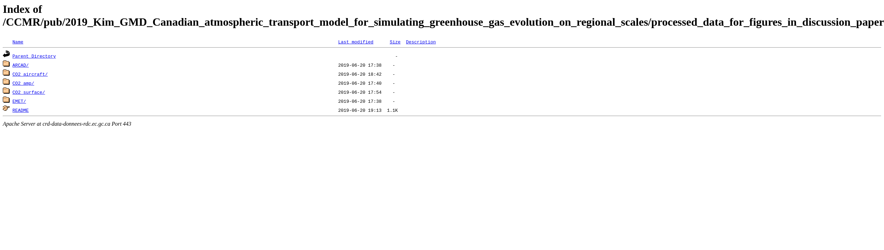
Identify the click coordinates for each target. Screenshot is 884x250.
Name (18, 42)
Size (395, 42)
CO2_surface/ (29, 92)
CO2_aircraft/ (30, 74)
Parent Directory (34, 56)
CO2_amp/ (23, 83)
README (21, 110)
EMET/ (19, 101)
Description (421, 42)
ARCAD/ (21, 65)
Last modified (355, 42)
